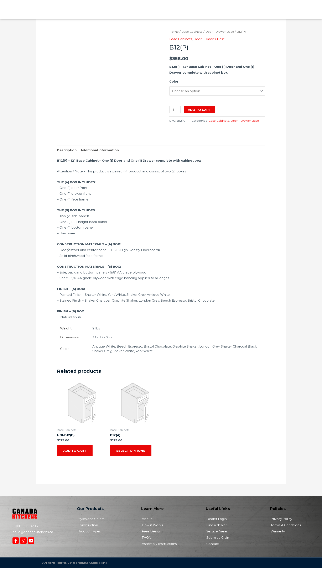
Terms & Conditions (286, 525)
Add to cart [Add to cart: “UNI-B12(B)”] (74, 451)
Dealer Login (216, 519)
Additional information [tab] (99, 150)
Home (174, 31)
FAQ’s (146, 538)
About (147, 519)
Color (173, 81)
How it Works (152, 525)
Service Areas (217, 531)
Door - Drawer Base (219, 31)
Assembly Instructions (159, 544)
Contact (212, 544)
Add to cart (199, 110)
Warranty (278, 531)
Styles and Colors (91, 519)
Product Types (89, 531)
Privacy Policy (281, 519)
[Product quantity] (175, 109)
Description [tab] (67, 150)
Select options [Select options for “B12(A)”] (130, 451)
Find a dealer (216, 525)
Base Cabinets (192, 31)
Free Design (151, 531)
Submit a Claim (218, 538)
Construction (88, 525)
